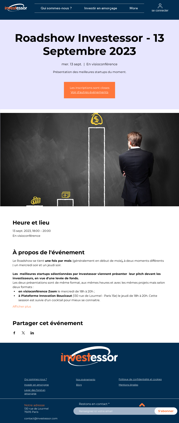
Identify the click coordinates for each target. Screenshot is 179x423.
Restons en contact (93, 404)
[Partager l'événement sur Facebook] (14, 332)
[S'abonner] (166, 411)
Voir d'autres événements (89, 92)
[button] (128, 385)
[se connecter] (160, 7)
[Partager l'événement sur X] (23, 332)
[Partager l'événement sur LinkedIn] (32, 332)
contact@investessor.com (41, 418)
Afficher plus (22, 306)
